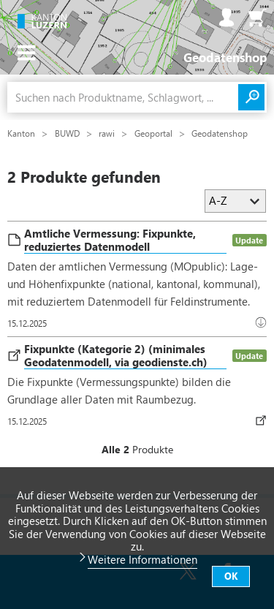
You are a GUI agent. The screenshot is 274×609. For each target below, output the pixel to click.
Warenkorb (257, 17)
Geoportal (154, 133)
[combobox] (122, 97)
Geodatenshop (219, 133)
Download (263, 322)
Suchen (251, 97)
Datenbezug (263, 420)
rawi (108, 133)
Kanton (22, 133)
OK (230, 576)
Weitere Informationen (142, 559)
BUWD (68, 133)
